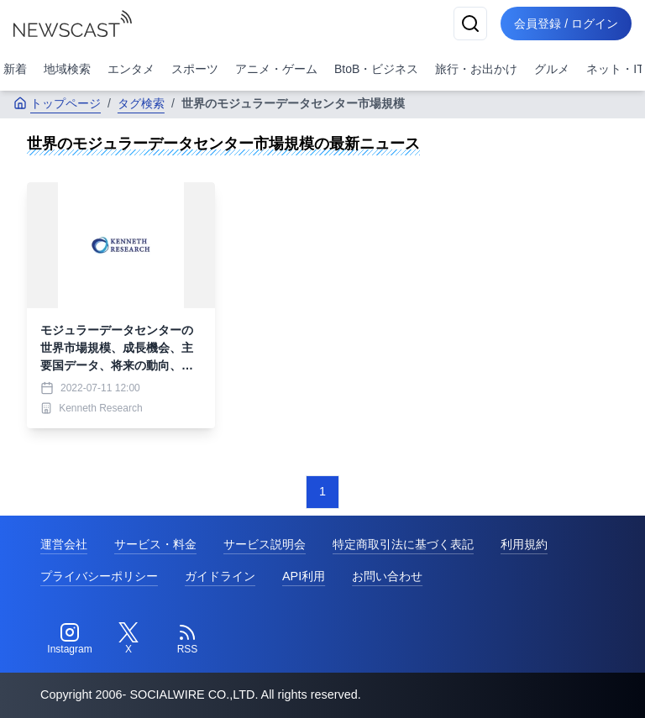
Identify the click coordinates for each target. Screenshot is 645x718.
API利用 (303, 576)
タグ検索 (141, 103)
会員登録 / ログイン (566, 23)
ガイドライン (220, 576)
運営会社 (63, 544)
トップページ (57, 103)
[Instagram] (69, 639)
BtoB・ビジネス (376, 69)
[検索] (470, 23)
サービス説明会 (264, 544)
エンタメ (131, 69)
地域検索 (67, 69)
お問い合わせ (387, 576)
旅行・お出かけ (476, 69)
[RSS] (187, 639)
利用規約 (524, 544)
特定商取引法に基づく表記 (403, 544)
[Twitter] (128, 639)
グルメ (551, 69)
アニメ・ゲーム (276, 69)
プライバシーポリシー (99, 576)
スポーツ (194, 69)
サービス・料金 (155, 544)
